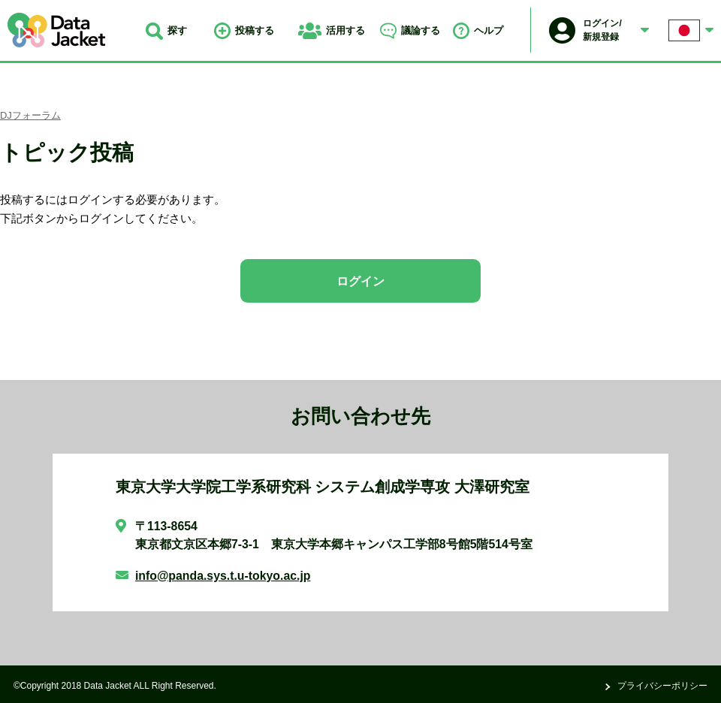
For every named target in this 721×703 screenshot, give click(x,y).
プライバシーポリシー (662, 685)
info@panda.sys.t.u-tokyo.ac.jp (223, 575)
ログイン (360, 281)
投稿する (244, 30)
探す (166, 30)
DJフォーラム (30, 115)
